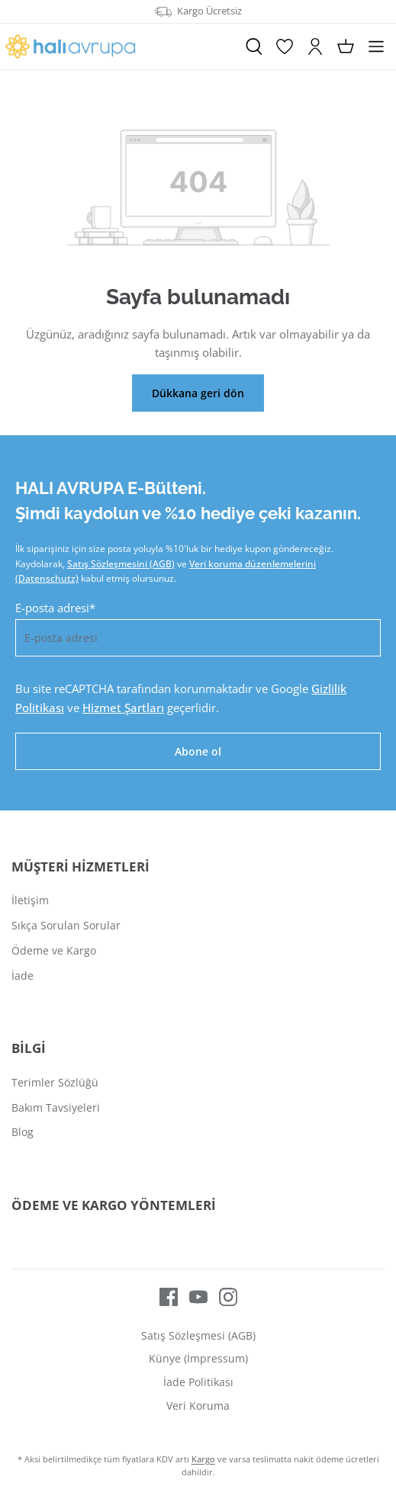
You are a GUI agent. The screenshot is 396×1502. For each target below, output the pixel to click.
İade (22, 975)
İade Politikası (198, 1382)
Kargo (203, 1459)
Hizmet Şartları (123, 707)
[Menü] (376, 46)
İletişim (30, 900)
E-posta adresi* (55, 607)
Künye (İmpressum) (198, 1358)
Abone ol (198, 751)
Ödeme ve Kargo (53, 950)
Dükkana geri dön (198, 393)
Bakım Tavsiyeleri (55, 1107)
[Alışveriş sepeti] (345, 46)
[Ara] (254, 46)
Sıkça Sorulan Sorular (66, 925)
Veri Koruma (198, 1405)
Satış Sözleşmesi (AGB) (198, 1335)
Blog (22, 1132)
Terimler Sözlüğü (54, 1082)
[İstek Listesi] (284, 46)
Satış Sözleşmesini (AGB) (121, 563)
